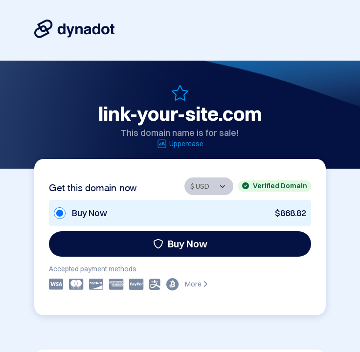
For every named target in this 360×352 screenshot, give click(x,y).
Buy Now (180, 244)
